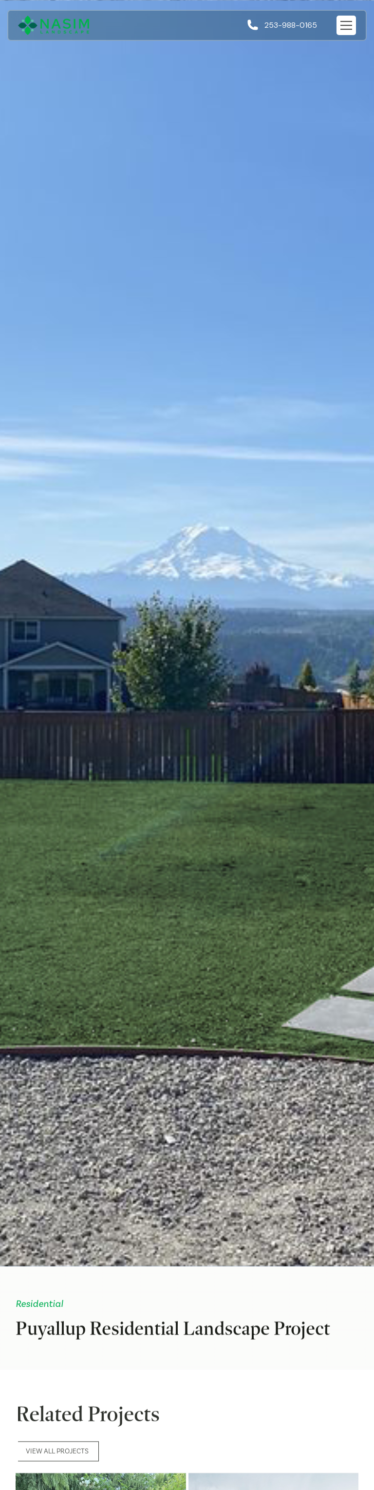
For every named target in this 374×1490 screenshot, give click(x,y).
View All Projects (57, 1456)
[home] (53, 25)
